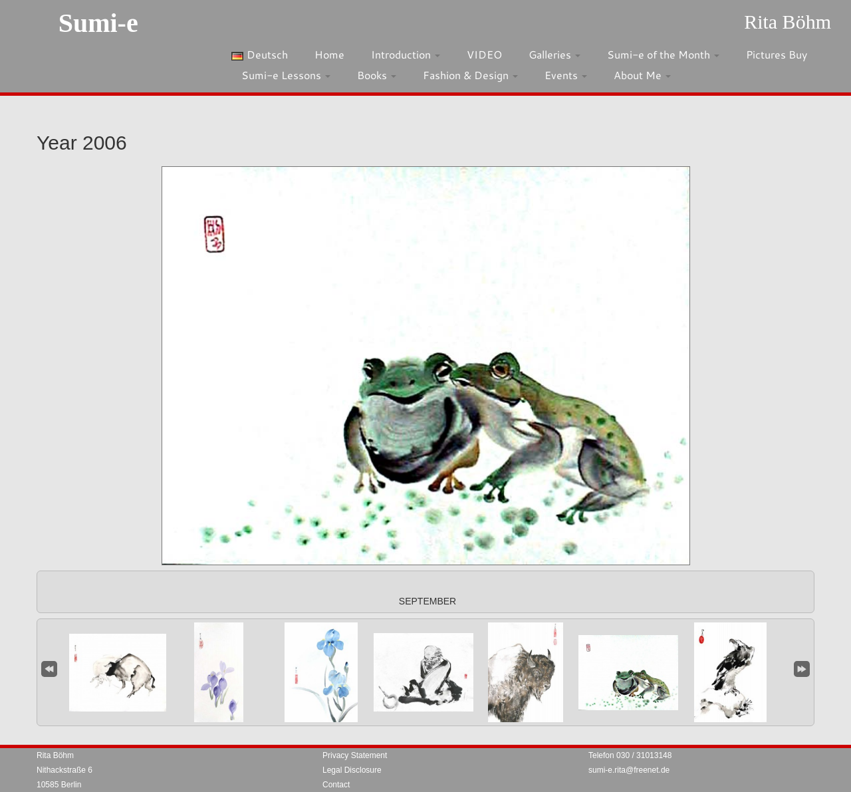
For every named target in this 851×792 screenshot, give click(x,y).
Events (566, 75)
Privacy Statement (354, 755)
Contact (336, 784)
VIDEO (484, 54)
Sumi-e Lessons (285, 75)
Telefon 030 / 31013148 (629, 755)
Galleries (554, 54)
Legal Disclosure (352, 770)
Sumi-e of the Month (663, 54)
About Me (642, 75)
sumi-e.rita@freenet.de (628, 770)
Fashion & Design (470, 75)
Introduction (405, 54)
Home (329, 54)
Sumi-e (98, 23)
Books (376, 75)
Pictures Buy (776, 54)
